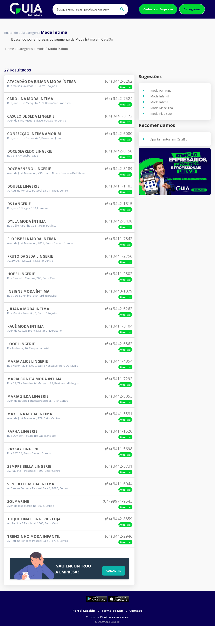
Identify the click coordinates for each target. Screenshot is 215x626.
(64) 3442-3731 (118, 466)
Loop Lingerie (21, 344)
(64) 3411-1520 (118, 431)
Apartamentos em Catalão (168, 139)
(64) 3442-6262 (118, 81)
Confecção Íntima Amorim (34, 133)
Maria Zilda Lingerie (27, 396)
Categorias (192, 9)
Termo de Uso (112, 610)
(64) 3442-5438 (118, 221)
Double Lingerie (23, 186)
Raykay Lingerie (23, 449)
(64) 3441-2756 (118, 256)
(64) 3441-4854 (118, 361)
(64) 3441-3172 (118, 116)
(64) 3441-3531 (118, 413)
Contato (135, 610)
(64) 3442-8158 (118, 151)
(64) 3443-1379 (118, 291)
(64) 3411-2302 (118, 273)
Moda (40, 49)
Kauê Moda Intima (25, 326)
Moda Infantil (159, 96)
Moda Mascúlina (161, 108)
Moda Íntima (58, 49)
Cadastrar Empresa (158, 9)
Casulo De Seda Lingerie (31, 116)
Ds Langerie (19, 203)
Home (9, 49)
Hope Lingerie (21, 273)
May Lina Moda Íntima (29, 414)
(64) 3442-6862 (118, 343)
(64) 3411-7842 (118, 238)
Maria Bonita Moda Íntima (34, 379)
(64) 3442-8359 (118, 518)
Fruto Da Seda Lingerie (30, 256)
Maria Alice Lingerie (27, 361)
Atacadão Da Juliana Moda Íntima (41, 81)
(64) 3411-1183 (118, 186)
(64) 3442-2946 (118, 536)
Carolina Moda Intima (30, 98)
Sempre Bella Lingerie (29, 466)
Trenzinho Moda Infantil (33, 536)
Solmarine (18, 501)
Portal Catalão (83, 610)
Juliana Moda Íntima (28, 309)
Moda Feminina (161, 90)
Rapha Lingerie (22, 431)
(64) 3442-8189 (118, 168)
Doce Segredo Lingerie (29, 151)
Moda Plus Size (161, 113)
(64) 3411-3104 (118, 326)
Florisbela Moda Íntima (31, 238)
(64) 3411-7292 (118, 378)
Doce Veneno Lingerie (29, 168)
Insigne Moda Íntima (28, 291)
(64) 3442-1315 (118, 203)
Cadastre (113, 570)
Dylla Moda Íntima (26, 221)
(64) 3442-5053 (118, 396)
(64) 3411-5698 (118, 448)
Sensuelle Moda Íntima (30, 484)
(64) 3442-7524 (118, 98)
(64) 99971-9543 (117, 501)
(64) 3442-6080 (118, 133)
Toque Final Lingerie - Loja (34, 519)
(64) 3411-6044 (118, 483)
